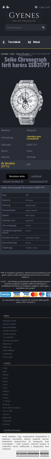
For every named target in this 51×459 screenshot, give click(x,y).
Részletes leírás (17, 176)
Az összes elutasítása (27, 453)
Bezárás (44, 453)
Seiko (12, 54)
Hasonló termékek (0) (13, 181)
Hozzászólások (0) (38, 181)
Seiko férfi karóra (23, 54)
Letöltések (36, 176)
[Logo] (24, 16)
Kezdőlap (4, 54)
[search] (43, 27)
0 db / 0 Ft (44, 7)
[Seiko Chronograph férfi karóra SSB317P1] (25, 77)
